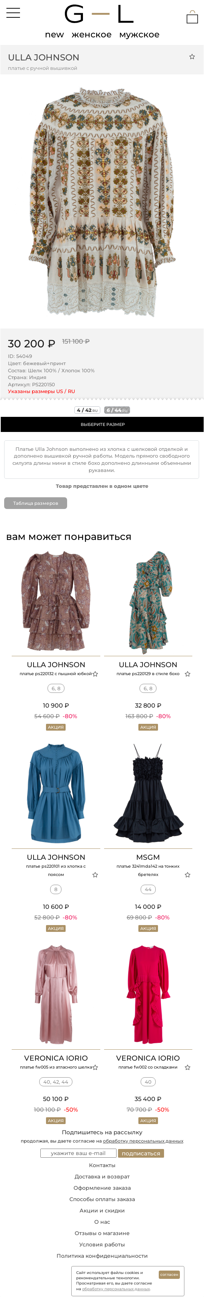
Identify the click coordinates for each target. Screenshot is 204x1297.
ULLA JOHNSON (44, 57)
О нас (102, 1221)
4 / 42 (87, 410)
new (54, 34)
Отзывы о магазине (102, 1233)
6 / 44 (117, 410)
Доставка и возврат (102, 1176)
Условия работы (102, 1244)
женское (92, 34)
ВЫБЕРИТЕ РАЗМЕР (103, 424)
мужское (139, 34)
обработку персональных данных (143, 1141)
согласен (169, 1274)
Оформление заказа (102, 1187)
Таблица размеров (35, 503)
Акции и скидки (102, 1210)
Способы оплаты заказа (102, 1199)
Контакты (102, 1165)
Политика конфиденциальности (102, 1255)
